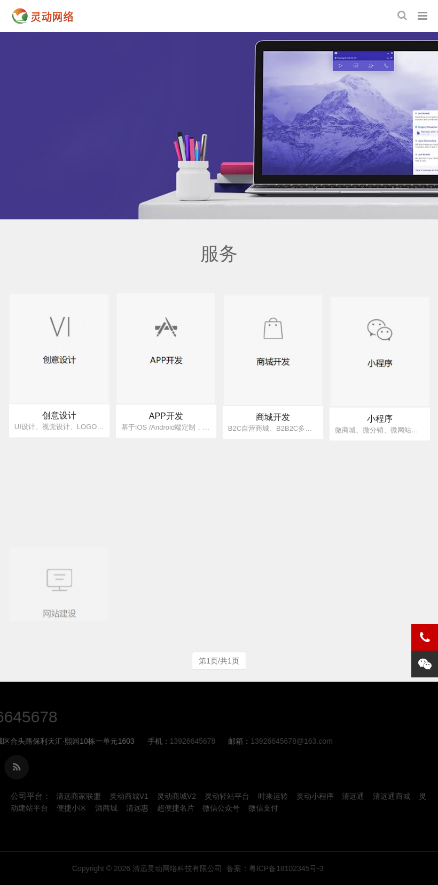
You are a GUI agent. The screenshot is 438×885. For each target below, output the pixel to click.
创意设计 (59, 423)
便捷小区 (72, 808)
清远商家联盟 (78, 796)
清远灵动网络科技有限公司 (310, 868)
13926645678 (64, 741)
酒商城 (106, 808)
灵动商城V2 (176, 796)
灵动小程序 (315, 796)
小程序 (380, 435)
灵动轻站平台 (227, 796)
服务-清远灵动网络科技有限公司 (43, 16)
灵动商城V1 (129, 796)
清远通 (353, 796)
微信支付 (263, 808)
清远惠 (137, 808)
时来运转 (273, 796)
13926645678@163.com (162, 741)
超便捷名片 (175, 808)
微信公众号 (221, 808)
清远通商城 (391, 796)
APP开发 (166, 426)
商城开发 (273, 430)
